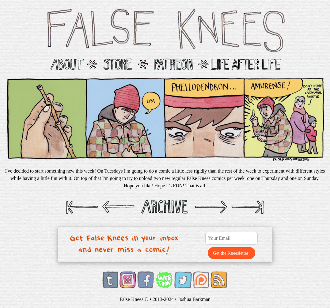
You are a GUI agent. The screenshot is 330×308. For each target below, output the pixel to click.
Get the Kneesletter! (231, 253)
